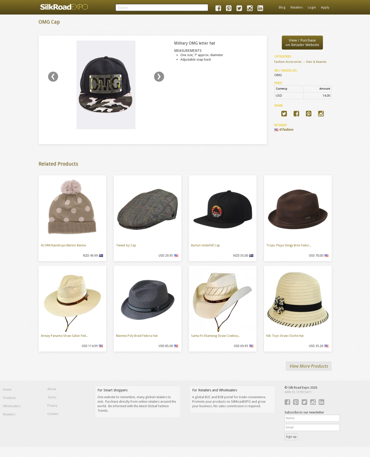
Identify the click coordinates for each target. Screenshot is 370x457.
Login (312, 7)
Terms (51, 397)
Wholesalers (12, 406)
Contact (52, 414)
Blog (282, 7)
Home (7, 389)
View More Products (308, 366)
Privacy (52, 405)
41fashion (283, 129)
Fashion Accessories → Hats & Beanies (300, 62)
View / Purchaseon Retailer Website (302, 42)
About (51, 389)
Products (9, 398)
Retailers (297, 7)
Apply (325, 7)
